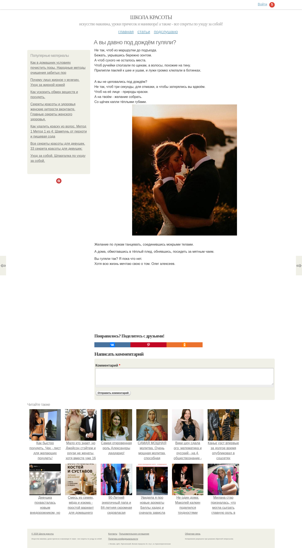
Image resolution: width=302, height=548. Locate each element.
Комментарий (107, 365)
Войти (262, 4)
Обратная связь (192, 534)
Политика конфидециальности (123, 539)
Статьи (143, 31)
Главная (126, 31)
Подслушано (166, 31)
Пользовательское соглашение (134, 534)
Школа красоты (151, 17)
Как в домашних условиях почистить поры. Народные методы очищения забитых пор (58, 67)
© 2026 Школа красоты (42, 534)
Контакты (112, 534)
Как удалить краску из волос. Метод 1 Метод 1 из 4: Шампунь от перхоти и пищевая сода (58, 131)
